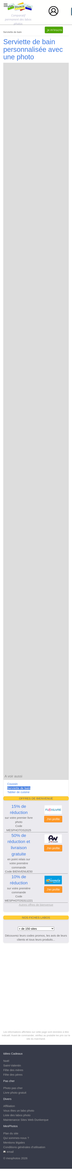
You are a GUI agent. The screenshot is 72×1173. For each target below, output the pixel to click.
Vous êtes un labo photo (18, 1110)
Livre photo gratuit (14, 1092)
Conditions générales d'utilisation (24, 1147)
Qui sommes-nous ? (16, 1138)
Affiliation (9, 1106)
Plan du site (10, 1133)
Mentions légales (14, 1142)
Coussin (12, 783)
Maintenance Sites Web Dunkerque (26, 1119)
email (10, 1151)
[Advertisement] (36, 982)
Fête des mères (13, 1070)
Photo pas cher (13, 1088)
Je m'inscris (54, 30)
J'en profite (53, 819)
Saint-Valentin (12, 1065)
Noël (6, 1060)
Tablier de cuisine (18, 792)
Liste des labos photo (17, 1115)
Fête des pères (12, 1074)
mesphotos (13, 1158)
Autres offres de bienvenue (36, 904)
